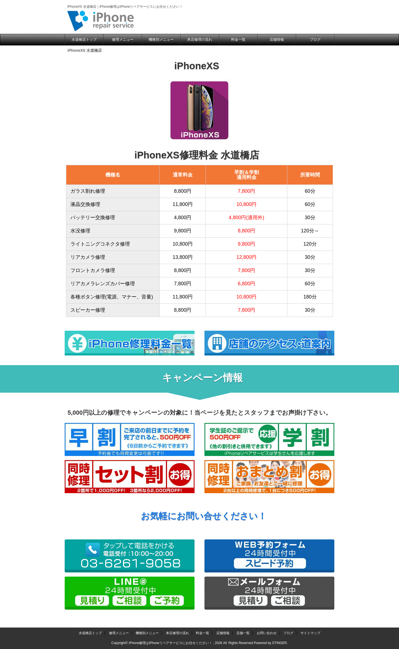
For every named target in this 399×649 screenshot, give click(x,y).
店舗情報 (277, 39)
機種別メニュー (161, 39)
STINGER (279, 643)
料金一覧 (238, 39)
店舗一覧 (243, 633)
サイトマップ (310, 633)
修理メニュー (122, 39)
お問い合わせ (267, 633)
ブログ (315, 39)
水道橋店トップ (84, 39)
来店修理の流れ (199, 39)
